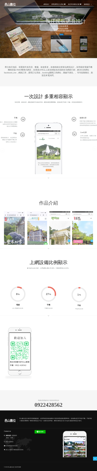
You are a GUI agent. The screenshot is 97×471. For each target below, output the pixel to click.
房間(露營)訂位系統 (58, 4)
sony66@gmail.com (12, 445)
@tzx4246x (20, 449)
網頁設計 (46, 4)
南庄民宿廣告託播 (75, 4)
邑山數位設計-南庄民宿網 (14, 467)
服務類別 (88, 4)
